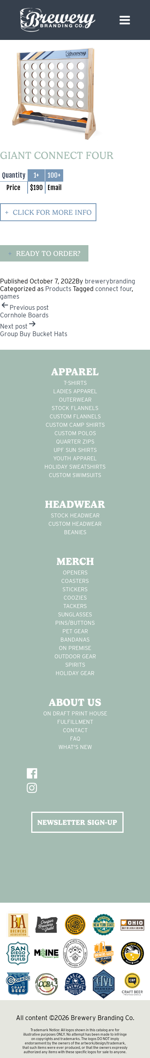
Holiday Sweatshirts (75, 467)
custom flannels (75, 416)
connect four (113, 289)
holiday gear (75, 673)
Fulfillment (75, 722)
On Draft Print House (75, 713)
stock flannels (75, 408)
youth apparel (75, 458)
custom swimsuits (75, 475)
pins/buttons (75, 623)
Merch (75, 561)
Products (58, 289)
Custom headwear (75, 524)
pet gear (75, 631)
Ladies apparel (75, 391)
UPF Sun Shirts (75, 450)
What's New (75, 747)
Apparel (75, 372)
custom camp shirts (75, 425)
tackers (75, 606)
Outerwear (75, 399)
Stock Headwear (75, 515)
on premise (75, 648)
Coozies (75, 597)
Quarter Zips (75, 441)
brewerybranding (110, 281)
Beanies (75, 532)
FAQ (75, 738)
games (9, 296)
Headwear (75, 504)
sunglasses (75, 614)
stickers (75, 589)
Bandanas (75, 639)
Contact (75, 730)
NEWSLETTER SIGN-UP (77, 822)
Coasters (75, 581)
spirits (75, 665)
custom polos (75, 433)
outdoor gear (75, 656)
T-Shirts (75, 383)
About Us (75, 702)
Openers (75, 572)
